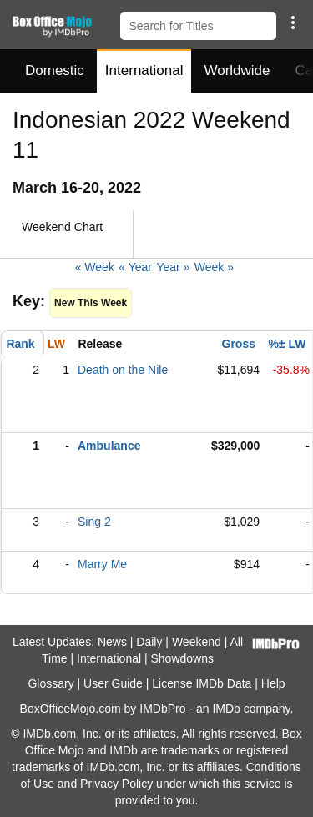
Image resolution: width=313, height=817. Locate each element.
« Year (135, 267)
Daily (149, 641)
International (144, 70)
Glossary (50, 683)
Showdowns (183, 658)
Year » (172, 267)
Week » (214, 267)
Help (273, 683)
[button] (292, 22)
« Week (94, 267)
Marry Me (102, 564)
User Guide (113, 683)
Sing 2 (94, 521)
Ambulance (109, 445)
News (112, 641)
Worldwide (237, 70)
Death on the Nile (123, 369)
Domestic (54, 70)
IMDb (226, 708)
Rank (20, 344)
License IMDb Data (201, 683)
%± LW (286, 344)
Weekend (196, 641)
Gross (238, 344)
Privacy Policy (116, 783)
